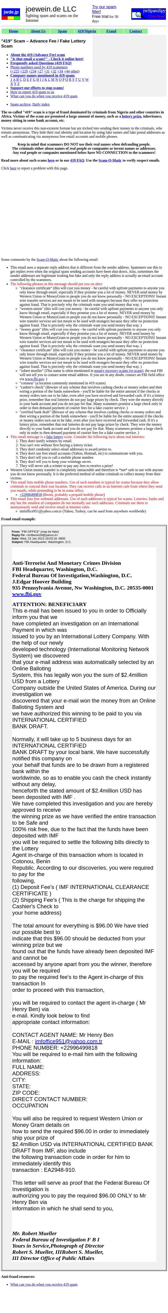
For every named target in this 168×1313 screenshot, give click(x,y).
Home (13, 31)
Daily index (41, 104)
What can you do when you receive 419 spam (43, 96)
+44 (67, 71)
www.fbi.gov (34, 379)
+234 (32, 71)
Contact (136, 31)
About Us (38, 31)
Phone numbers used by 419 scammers (39, 67)
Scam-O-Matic (110, 160)
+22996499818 (31, 495)
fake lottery (54, 437)
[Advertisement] (129, 65)
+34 (60, 71)
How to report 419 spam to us (32, 92)
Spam (62, 31)
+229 (24, 71)
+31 (47, 71)
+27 (40, 71)
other (74, 71)
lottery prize (131, 116)
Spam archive (20, 104)
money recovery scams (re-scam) (118, 371)
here (51, 160)
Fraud (111, 31)
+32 (53, 71)
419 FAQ (77, 160)
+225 (15, 71)
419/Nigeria (87, 31)
